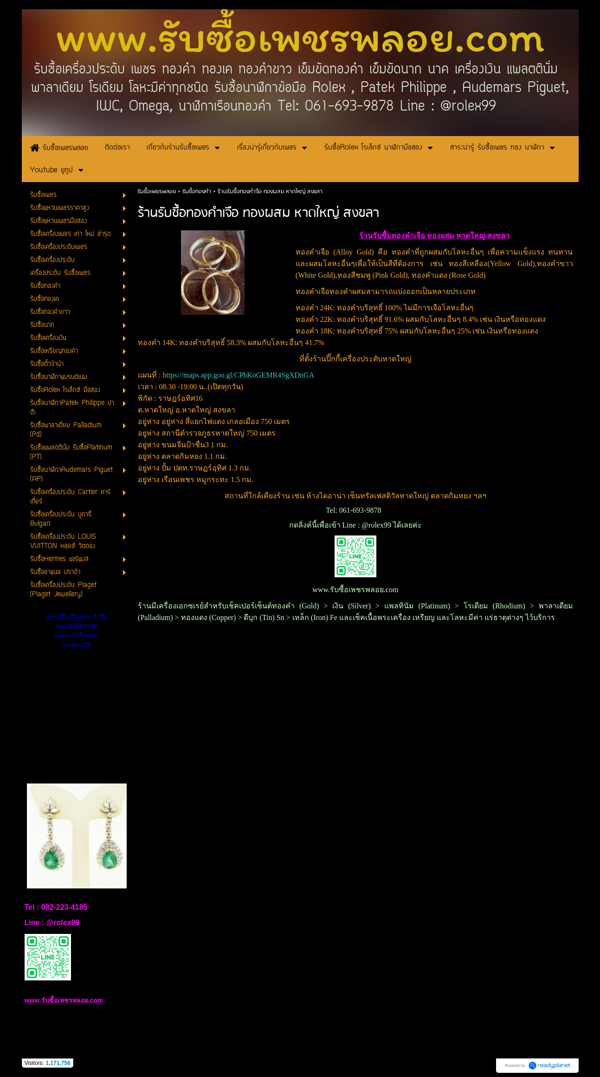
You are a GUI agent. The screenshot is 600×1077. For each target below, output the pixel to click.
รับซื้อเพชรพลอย (156, 191)
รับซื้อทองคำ (196, 191)
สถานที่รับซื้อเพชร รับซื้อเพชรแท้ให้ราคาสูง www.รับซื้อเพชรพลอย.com (76, 631)
